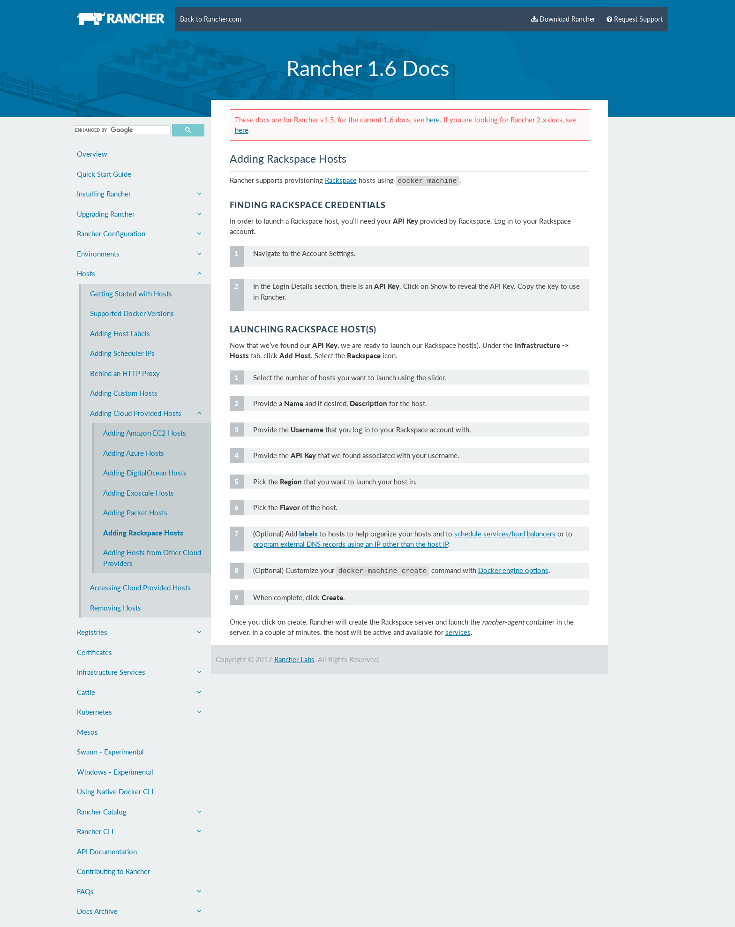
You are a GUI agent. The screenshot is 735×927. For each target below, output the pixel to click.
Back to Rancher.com (210, 19)
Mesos (87, 732)
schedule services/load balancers (504, 532)
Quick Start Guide (104, 174)
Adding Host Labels (120, 333)
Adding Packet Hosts (135, 512)
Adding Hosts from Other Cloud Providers (152, 557)
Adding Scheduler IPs (122, 353)
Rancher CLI (139, 831)
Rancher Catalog (139, 811)
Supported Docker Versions (132, 313)
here (433, 119)
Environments (139, 254)
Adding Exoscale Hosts (138, 493)
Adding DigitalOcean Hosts (145, 472)
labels (308, 532)
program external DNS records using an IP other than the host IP (350, 542)
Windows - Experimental (115, 772)
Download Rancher (563, 19)
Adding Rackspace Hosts (143, 532)
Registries (139, 632)
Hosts (139, 273)
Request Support (635, 19)
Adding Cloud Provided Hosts (146, 413)
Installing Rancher (139, 193)
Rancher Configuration (139, 233)
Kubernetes (139, 712)
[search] (121, 130)
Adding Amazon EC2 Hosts (144, 433)
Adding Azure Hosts (133, 453)
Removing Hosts (115, 607)
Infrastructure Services (139, 672)
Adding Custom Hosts (124, 393)
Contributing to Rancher (113, 871)
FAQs (139, 891)
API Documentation (107, 851)
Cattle (139, 692)
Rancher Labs (294, 656)
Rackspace (341, 180)
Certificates (94, 652)
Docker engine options (513, 569)
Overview (92, 154)
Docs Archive (139, 911)
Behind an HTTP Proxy (125, 373)
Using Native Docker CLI (115, 791)
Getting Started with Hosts (131, 293)
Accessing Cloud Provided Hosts (140, 587)
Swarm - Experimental (110, 751)
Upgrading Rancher (139, 214)
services (458, 629)
